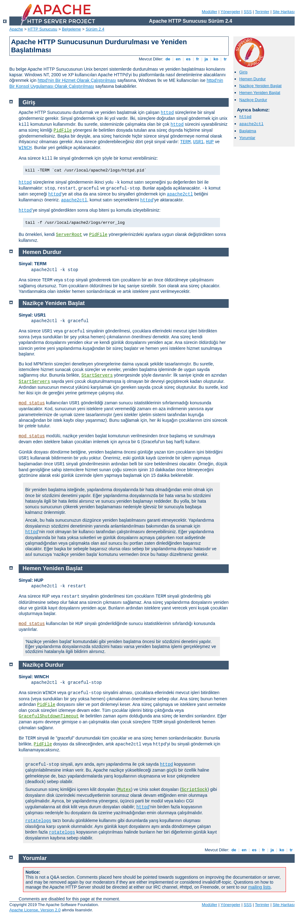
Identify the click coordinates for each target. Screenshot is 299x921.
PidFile (63, 130)
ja (206, 59)
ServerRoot (69, 234)
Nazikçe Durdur (253, 99)
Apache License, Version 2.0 (35, 910)
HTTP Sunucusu (42, 29)
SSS (248, 11)
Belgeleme (71, 29)
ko (216, 59)
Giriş (243, 72)
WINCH (25, 147)
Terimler (262, 11)
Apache (16, 29)
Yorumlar (247, 137)
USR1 (198, 141)
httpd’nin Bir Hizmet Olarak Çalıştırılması (77, 80)
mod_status (32, 403)
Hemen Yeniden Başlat (259, 92)
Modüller (209, 11)
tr (225, 59)
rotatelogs (38, 820)
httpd (245, 117)
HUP (210, 141)
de (167, 59)
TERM (185, 141)
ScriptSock (194, 789)
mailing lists (259, 887)
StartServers (97, 375)
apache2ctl (251, 124)
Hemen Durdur (252, 79)
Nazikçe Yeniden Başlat (260, 85)
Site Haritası (284, 11)
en (178, 59)
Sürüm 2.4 (95, 29)
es (188, 59)
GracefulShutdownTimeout (49, 716)
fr (197, 59)
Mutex (124, 789)
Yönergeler (231, 11)
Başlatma (247, 131)
